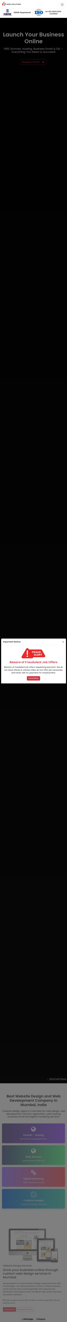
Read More (34, 678)
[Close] (63, 642)
